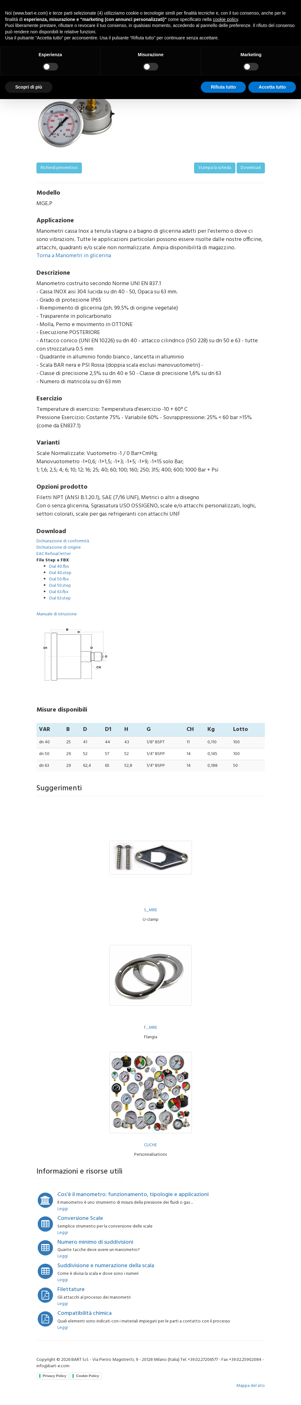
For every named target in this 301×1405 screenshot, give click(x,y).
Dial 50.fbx (59, 579)
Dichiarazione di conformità (62, 541)
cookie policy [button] (225, 19)
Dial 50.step (60, 585)
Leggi (62, 1209)
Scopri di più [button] (28, 87)
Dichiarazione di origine (58, 547)
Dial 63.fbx (59, 592)
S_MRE (150, 910)
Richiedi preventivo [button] (59, 167)
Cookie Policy (87, 1376)
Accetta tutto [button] (272, 87)
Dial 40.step (60, 573)
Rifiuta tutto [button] (223, 87)
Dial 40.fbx (59, 566)
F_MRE (150, 1027)
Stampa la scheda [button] (214, 167)
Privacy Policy (55, 1376)
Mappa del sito (250, 1385)
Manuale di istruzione (56, 614)
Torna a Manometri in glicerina (73, 255)
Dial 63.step (60, 598)
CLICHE (150, 1145)
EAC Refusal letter (53, 554)
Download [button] (251, 167)
